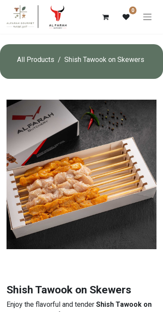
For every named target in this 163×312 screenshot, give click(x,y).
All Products (35, 59)
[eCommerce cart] (105, 17)
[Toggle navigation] (147, 17)
